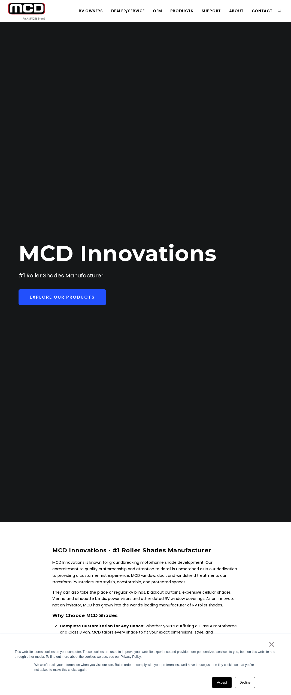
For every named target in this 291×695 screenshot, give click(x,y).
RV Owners (91, 11)
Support (211, 11)
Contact (262, 11)
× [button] (271, 644)
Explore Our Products (62, 297)
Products (181, 11)
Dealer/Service (128, 11)
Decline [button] (245, 682)
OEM (157, 11)
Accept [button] (222, 682)
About (236, 11)
